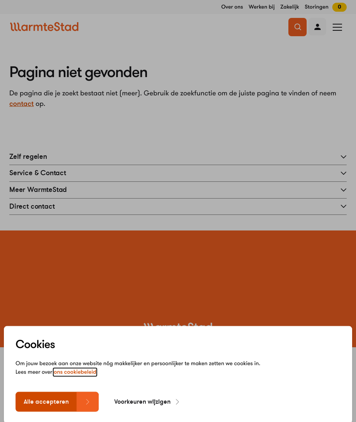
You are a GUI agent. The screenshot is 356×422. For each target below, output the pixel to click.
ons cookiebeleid (75, 385)
